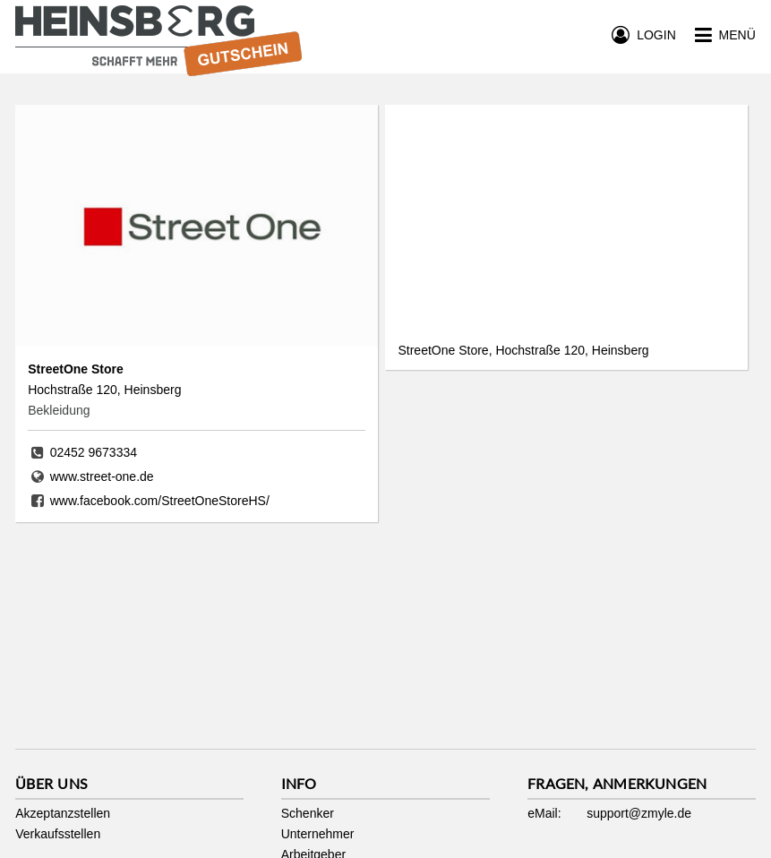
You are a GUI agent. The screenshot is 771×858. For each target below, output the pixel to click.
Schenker (307, 813)
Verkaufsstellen (57, 834)
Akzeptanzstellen (62, 813)
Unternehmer (318, 834)
